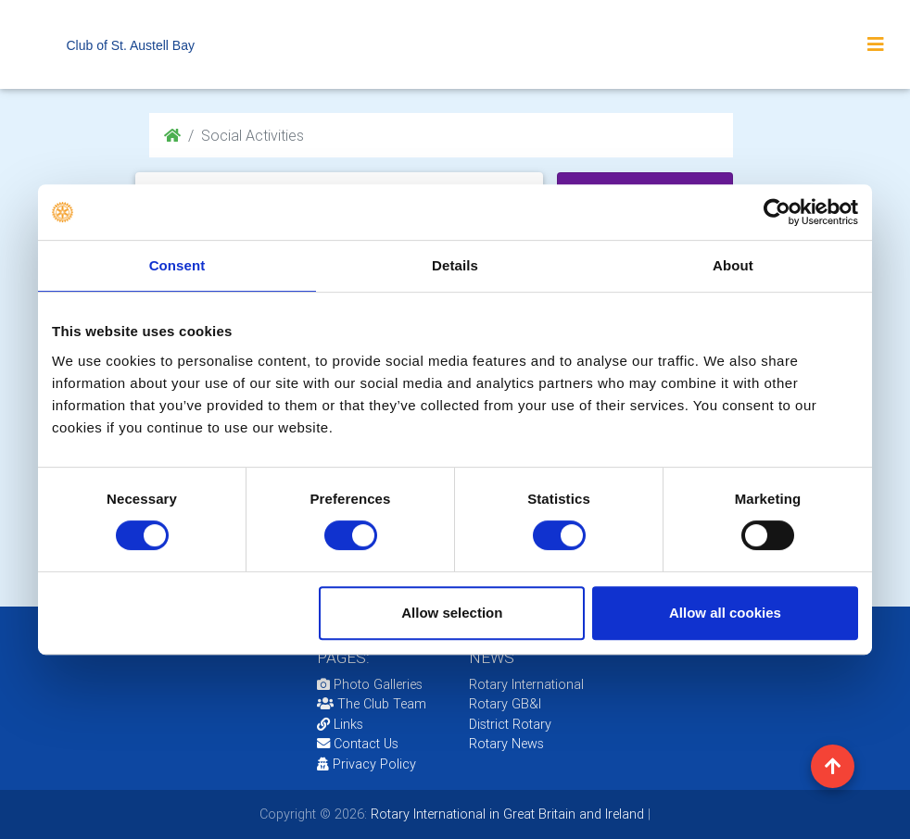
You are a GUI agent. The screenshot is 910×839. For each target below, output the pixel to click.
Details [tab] (455, 265)
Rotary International (526, 684)
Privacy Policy (366, 764)
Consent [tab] (177, 265)
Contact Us (357, 743)
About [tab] (733, 265)
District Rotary (510, 724)
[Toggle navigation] (875, 44)
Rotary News (506, 743)
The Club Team (371, 703)
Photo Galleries (370, 684)
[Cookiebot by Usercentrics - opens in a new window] (777, 212)
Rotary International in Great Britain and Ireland (505, 814)
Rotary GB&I (505, 703)
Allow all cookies (725, 612)
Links (340, 724)
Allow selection (451, 612)
